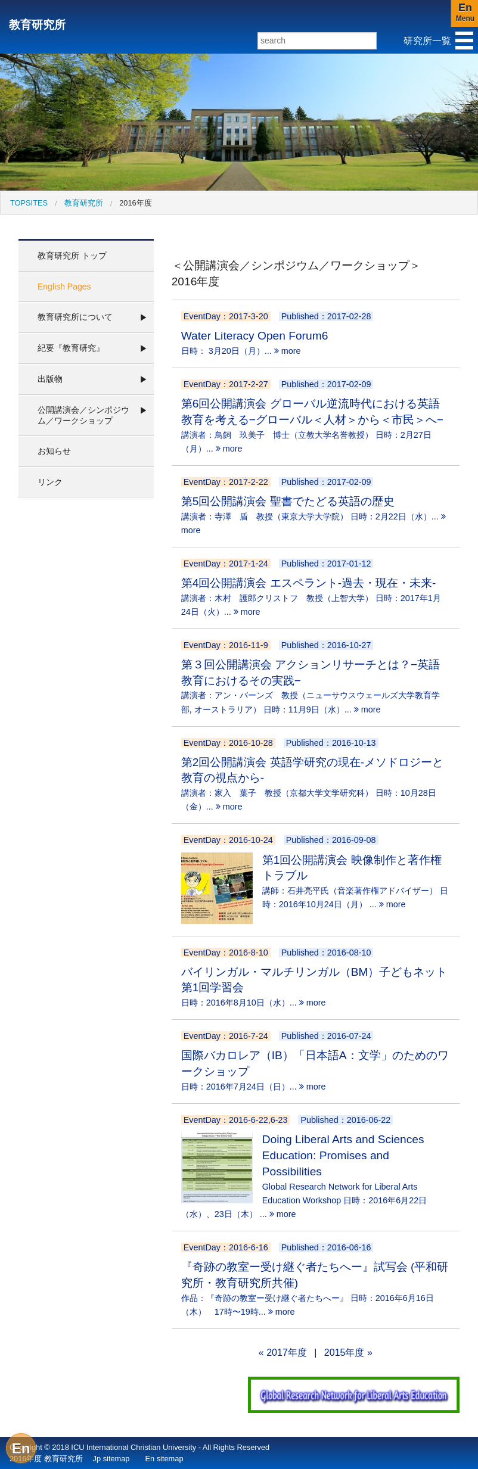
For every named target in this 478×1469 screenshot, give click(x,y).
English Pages (64, 286)
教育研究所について (75, 317)
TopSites (29, 202)
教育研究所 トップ (72, 255)
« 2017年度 (283, 1352)
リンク (50, 482)
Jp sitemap (111, 1458)
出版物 (50, 379)
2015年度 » (348, 1352)
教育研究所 (37, 24)
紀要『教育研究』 (71, 348)
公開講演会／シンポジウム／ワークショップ (83, 415)
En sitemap (164, 1458)
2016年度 (135, 202)
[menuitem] (29, 203)
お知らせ (54, 451)
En (21, 1448)
